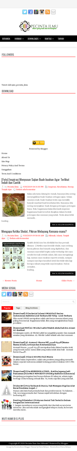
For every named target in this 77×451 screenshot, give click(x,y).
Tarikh (61, 38)
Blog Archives (32, 308)
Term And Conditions (11, 174)
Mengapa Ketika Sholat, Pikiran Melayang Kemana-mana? (34, 231)
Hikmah (20, 37)
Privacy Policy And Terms (13, 165)
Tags (18, 308)
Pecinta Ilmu (19, 447)
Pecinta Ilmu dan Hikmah (36, 443)
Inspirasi (52, 187)
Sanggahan (6, 169)
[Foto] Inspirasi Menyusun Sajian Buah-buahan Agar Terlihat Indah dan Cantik (35, 181)
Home (4, 153)
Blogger (44, 149)
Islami (59, 235)
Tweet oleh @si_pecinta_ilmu (15, 85)
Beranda (6, 38)
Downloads (35, 37)
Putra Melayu (44, 447)
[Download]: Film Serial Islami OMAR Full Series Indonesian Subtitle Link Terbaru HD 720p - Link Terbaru (42, 314)
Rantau (50, 37)
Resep (71, 187)
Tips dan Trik (10, 44)
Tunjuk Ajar (7, 189)
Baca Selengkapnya (63, 224)
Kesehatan (26, 45)
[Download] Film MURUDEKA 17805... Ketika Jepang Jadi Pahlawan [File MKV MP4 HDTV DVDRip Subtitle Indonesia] (44, 372)
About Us (6, 157)
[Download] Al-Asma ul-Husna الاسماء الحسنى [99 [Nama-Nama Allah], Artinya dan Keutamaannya (41, 343)
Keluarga (39, 45)
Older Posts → (68, 281)
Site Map (5, 161)
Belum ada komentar (25, 189)
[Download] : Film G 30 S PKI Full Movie (33, 357)
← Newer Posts (9, 281)
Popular (7, 308)
